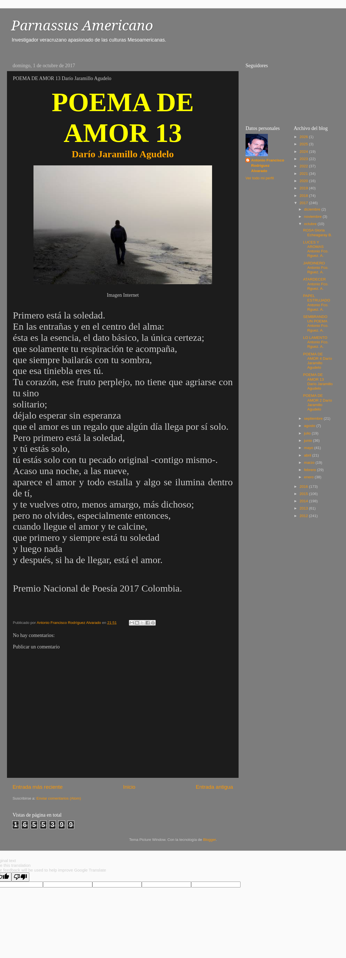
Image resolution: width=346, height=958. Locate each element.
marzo (310, 462)
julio (308, 433)
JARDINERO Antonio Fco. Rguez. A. (315, 267)
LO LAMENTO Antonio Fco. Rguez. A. (315, 342)
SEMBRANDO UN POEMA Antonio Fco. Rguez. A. (315, 323)
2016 (304, 486)
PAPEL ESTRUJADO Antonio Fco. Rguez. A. (316, 303)
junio (308, 440)
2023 (304, 159)
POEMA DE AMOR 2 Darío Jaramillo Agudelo (317, 402)
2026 (304, 137)
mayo (309, 448)
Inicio (129, 787)
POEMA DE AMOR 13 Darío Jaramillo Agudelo (318, 381)
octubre (311, 224)
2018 (304, 196)
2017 (304, 203)
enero (309, 477)
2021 (304, 174)
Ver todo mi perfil (260, 178)
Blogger (209, 840)
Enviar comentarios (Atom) (59, 798)
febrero (310, 470)
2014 (304, 501)
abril (308, 455)
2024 (304, 151)
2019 (304, 188)
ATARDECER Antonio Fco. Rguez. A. (315, 283)
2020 (304, 181)
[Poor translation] (20, 877)
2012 (304, 516)
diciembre (312, 209)
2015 (304, 494)
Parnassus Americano (82, 25)
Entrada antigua (214, 787)
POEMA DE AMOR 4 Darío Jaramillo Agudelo (317, 361)
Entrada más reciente (38, 787)
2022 (304, 166)
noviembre (313, 216)
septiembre (314, 418)
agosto (310, 426)
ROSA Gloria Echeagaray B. (317, 232)
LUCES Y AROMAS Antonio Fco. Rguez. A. (315, 249)
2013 (304, 508)
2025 (304, 144)
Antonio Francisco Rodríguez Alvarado (267, 165)
